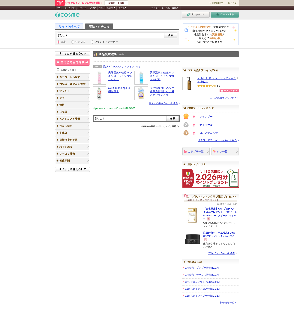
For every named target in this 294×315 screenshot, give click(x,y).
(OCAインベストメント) (126, 66)
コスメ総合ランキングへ (223, 97)
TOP (59, 8)
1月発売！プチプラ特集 (202, 267)
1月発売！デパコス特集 (202, 274)
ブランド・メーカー (106, 41)
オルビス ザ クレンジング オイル (216, 78)
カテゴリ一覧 (157, 8)
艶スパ (107, 66)
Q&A (101, 8)
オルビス (202, 81)
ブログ (93, 8)
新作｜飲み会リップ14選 (202, 281)
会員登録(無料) (216, 3)
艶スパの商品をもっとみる (163, 103)
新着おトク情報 (116, 3)
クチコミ (80, 41)
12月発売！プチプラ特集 (202, 295)
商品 (63, 41)
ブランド (82, 8)
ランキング (69, 8)
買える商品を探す (72, 62)
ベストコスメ (172, 8)
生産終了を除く (69, 69)
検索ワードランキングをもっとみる (217, 140)
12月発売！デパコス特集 (202, 288)
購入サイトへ (229, 90)
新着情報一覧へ (228, 302)
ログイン (232, 3)
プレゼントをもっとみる (221, 253)
